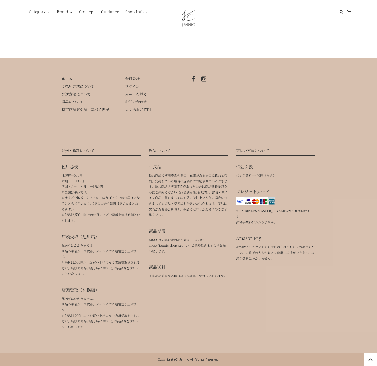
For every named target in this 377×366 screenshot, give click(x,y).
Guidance (110, 11)
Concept (87, 11)
